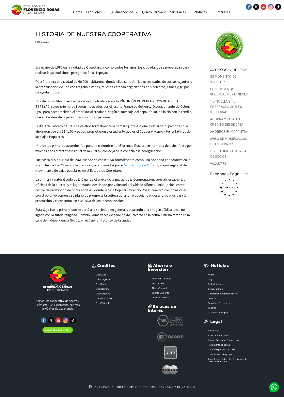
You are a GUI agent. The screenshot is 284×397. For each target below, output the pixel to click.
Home (77, 12)
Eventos (212, 298)
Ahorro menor (159, 283)
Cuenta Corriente (160, 292)
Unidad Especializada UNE (221, 349)
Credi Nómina (103, 288)
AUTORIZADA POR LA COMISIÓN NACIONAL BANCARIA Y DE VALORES (145, 387)
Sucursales (180, 12)
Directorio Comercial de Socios (223, 293)
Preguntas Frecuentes (219, 303)
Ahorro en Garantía (161, 278)
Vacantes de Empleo (218, 312)
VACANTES (218, 163)
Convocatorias (215, 288)
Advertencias (214, 330)
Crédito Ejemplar (104, 279)
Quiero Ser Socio (154, 12)
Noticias (203, 12)
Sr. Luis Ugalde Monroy (141, 165)
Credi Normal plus (105, 298)
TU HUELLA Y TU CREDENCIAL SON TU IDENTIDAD (226, 106)
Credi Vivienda (103, 303)
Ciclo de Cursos (215, 284)
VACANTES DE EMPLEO (57, 330)
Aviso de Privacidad (218, 335)
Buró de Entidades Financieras (223, 340)
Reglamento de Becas (219, 344)
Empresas (222, 12)
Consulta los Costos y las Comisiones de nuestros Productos (227, 360)
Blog (210, 279)
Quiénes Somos (124, 12)
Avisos (211, 274)
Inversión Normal (160, 297)
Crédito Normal (103, 293)
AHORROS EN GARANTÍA (228, 131)
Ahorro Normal (159, 288)
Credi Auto (101, 274)
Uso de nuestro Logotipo (220, 354)
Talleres (212, 307)
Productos (96, 12)
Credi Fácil (101, 284)
